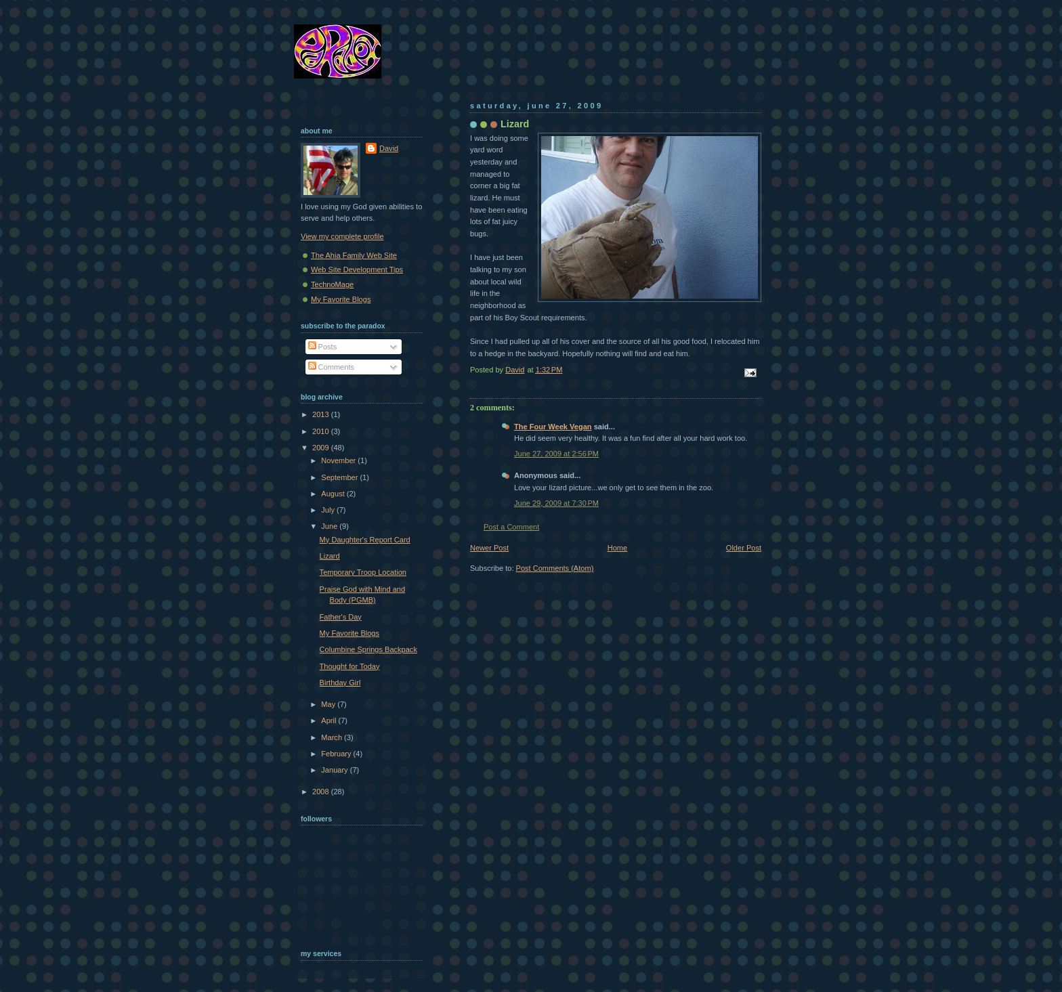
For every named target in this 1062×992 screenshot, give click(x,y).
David (388, 148)
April (329, 720)
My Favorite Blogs (340, 299)
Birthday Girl (340, 682)
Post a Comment (511, 527)
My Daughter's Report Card (365, 540)
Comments (331, 367)
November (339, 460)
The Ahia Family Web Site (354, 255)
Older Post (743, 548)
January (335, 770)
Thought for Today (350, 666)
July (329, 510)
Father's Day (341, 617)
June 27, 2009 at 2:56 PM (556, 454)
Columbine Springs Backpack (368, 649)
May (329, 704)
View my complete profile (342, 236)
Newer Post (489, 548)
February (337, 754)
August (333, 494)
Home (617, 548)
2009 (321, 448)
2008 (321, 792)
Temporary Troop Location (363, 572)
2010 (321, 431)
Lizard (330, 556)
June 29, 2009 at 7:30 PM (556, 503)
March (332, 737)
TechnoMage (332, 284)
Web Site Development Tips (357, 269)
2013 (321, 414)
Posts (322, 347)
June (330, 526)
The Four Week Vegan (553, 427)
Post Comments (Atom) (555, 568)
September (340, 477)
